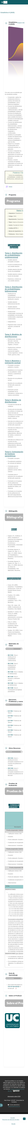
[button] (6, 23)
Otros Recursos (15, 748)
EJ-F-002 (10, 715)
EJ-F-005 (10, 730)
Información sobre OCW (14, 1096)
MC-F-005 (10, 683)
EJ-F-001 (10, 711)
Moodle (13, 1124)
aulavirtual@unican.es (14, 1106)
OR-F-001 (10, 758)
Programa (12, 195)
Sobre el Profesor (15, 996)
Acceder (12, 1117)
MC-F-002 (10, 663)
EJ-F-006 (10, 735)
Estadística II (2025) (13, 23)
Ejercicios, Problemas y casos (16, 700)
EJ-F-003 (10, 720)
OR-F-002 (10, 768)
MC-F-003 (10, 672)
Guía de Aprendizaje (13, 974)
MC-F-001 (10, 655)
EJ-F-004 (10, 725)
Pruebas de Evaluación (13, 784)
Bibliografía (13, 511)
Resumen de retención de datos (10, 1119)
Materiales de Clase (14, 644)
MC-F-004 (10, 676)
